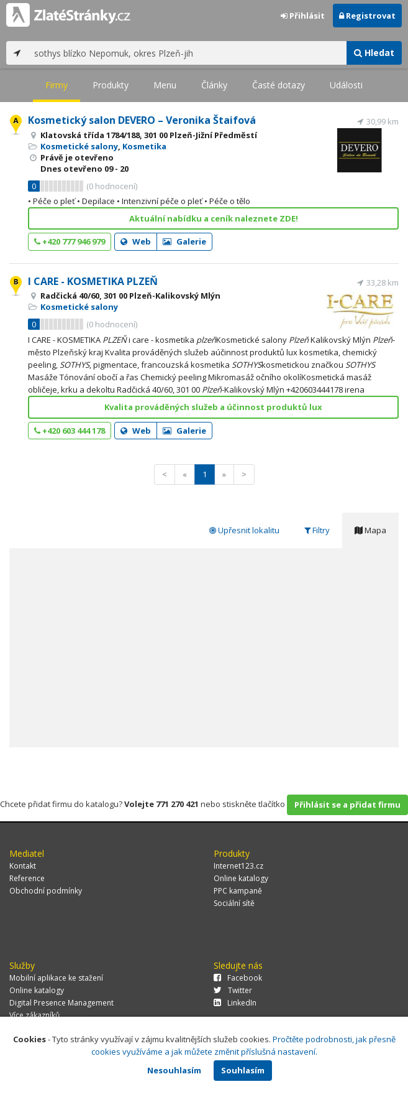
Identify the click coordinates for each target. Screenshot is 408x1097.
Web (135, 241)
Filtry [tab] (317, 530)
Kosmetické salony (79, 146)
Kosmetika (144, 146)
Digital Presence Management (61, 1002)
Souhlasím (243, 1070)
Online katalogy (241, 878)
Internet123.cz (238, 866)
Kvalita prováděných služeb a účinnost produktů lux (213, 407)
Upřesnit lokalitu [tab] (244, 530)
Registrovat (367, 15)
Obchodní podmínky (45, 890)
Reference (27, 878)
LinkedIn (235, 1002)
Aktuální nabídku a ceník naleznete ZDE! (213, 218)
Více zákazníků (34, 1015)
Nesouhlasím (174, 1070)
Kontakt (22, 866)
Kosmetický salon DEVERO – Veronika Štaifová (142, 120)
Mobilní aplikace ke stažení (56, 978)
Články (214, 85)
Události (346, 85)
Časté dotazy (278, 85)
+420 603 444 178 (69, 430)
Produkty (111, 85)
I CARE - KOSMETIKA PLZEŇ (93, 281)
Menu (164, 85)
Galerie (184, 241)
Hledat (374, 52)
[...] (187, 53)
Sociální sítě (234, 903)
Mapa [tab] (370, 530)
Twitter (233, 990)
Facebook (238, 978)
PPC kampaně (238, 890)
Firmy (56, 85)
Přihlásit (303, 15)
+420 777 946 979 (69, 241)
